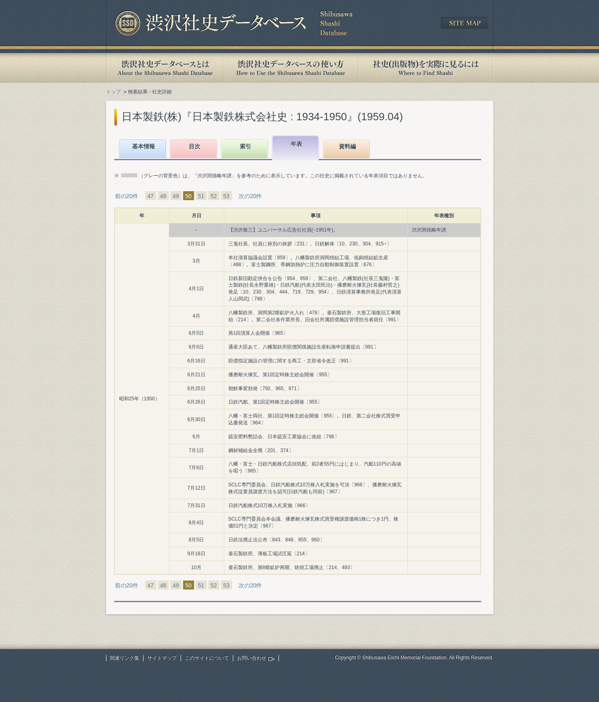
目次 (194, 146)
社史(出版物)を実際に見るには (425, 68)
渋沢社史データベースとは (164, 68)
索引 (245, 146)
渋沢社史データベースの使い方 (290, 68)
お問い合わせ (251, 658)
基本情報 (143, 146)
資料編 (347, 146)
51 (201, 196)
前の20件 (127, 196)
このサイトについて (207, 658)
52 (213, 196)
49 (175, 196)
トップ (113, 92)
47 (150, 196)
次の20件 (250, 196)
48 (163, 196)
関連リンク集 (124, 658)
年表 (296, 144)
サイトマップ (162, 658)
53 (226, 196)
